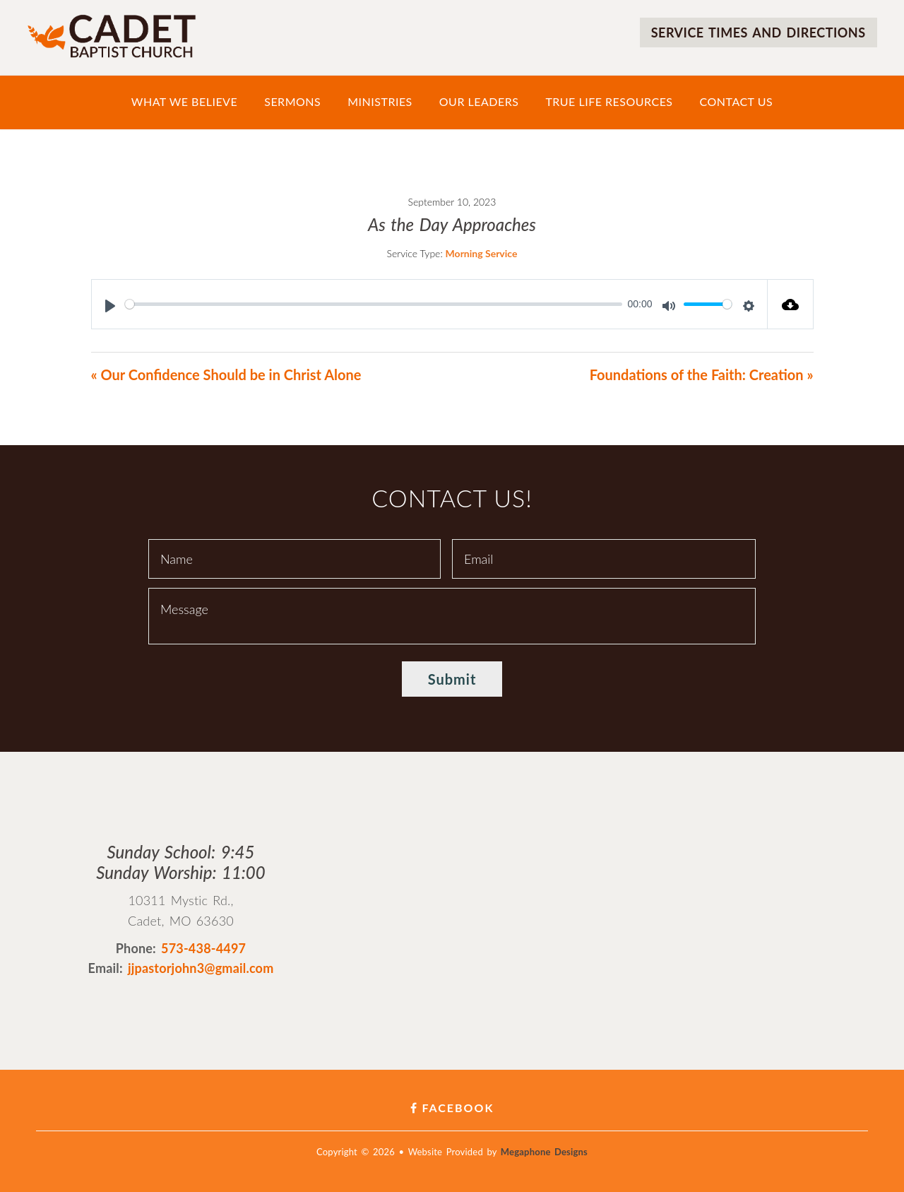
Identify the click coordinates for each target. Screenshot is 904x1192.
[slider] (373, 304)
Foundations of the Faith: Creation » (702, 374)
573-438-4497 (203, 948)
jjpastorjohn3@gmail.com (201, 968)
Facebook (452, 1107)
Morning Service (482, 253)
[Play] (110, 306)
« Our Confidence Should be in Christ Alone (226, 374)
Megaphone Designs (544, 1151)
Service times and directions (758, 32)
